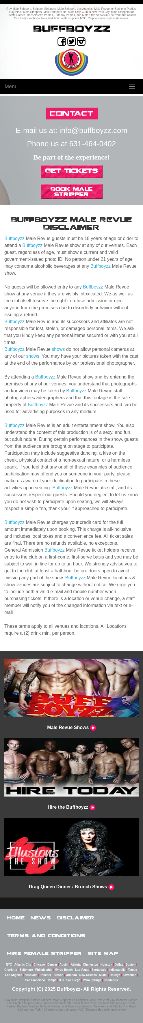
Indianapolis (117, 970)
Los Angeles (13, 975)
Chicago (39, 964)
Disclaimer (76, 917)
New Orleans (88, 975)
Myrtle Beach (64, 970)
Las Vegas (82, 970)
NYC (9, 964)
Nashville (31, 975)
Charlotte (10, 970)
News (41, 917)
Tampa (52, 980)
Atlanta (76, 964)
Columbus (111, 980)
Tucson (58, 975)
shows (58, 349)
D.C (61, 980)
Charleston (90, 964)
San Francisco (35, 980)
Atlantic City (22, 964)
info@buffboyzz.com (93, 130)
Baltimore (26, 970)
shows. (33, 356)
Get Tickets (71, 170)
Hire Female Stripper (44, 953)
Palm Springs (92, 980)
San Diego (73, 980)
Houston (106, 964)
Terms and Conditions (46, 935)
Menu (11, 86)
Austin (64, 964)
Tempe (132, 970)
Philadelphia (43, 970)
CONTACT (72, 113)
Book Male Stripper (72, 191)
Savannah (129, 975)
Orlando (71, 975)
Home (16, 917)
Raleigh (115, 975)
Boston (130, 964)
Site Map (103, 953)
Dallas (119, 964)
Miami (103, 975)
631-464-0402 (92, 143)
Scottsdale (99, 970)
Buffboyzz (14, 238)
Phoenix (45, 975)
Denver (52, 964)
